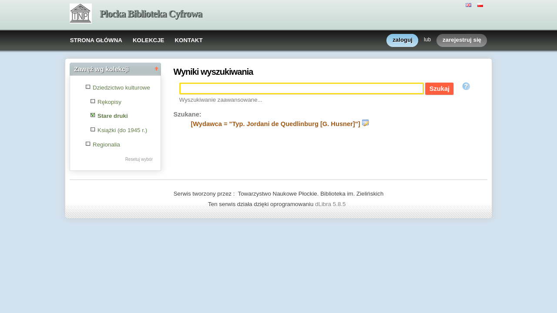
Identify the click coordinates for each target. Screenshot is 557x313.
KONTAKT (188, 40)
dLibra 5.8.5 (331, 204)
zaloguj (403, 40)
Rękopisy (109, 102)
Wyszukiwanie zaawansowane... (220, 100)
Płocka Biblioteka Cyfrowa (151, 13)
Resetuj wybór (139, 159)
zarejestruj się (462, 40)
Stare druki (112, 116)
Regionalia (106, 144)
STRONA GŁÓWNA (96, 40)
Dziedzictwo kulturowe (121, 87)
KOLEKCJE (148, 40)
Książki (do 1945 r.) (122, 130)
